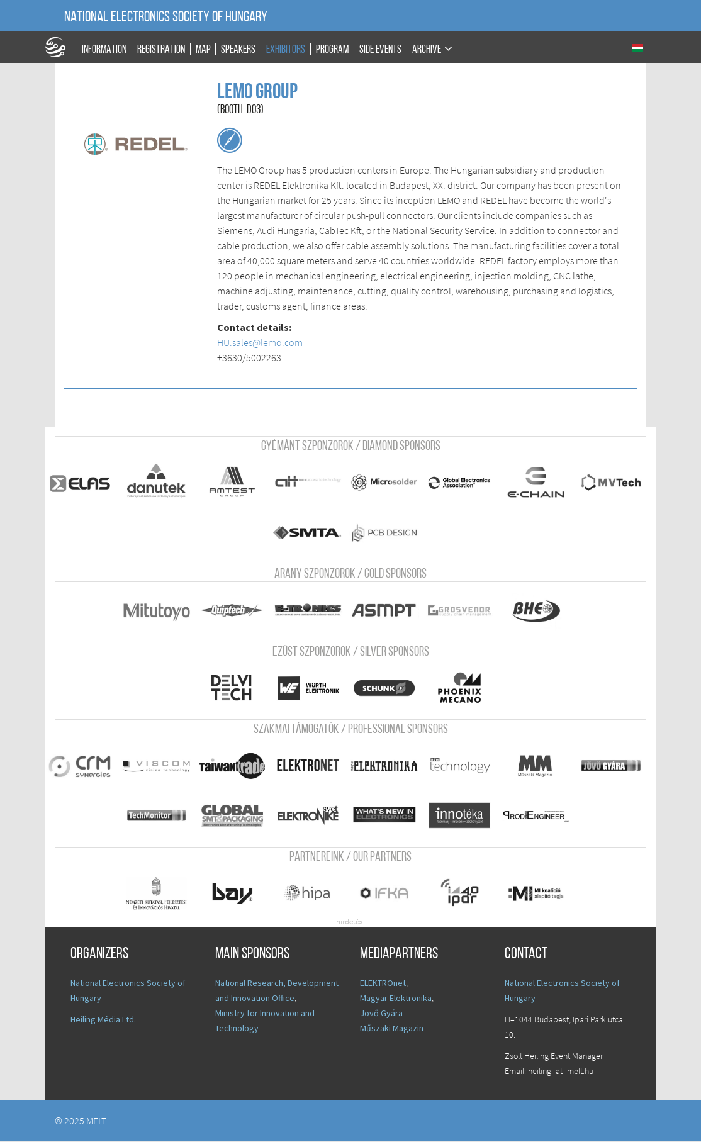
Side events (380, 49)
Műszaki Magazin (391, 1029)
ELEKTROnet (383, 984)
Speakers (238, 49)
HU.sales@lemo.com (260, 342)
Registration (161, 49)
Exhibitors (285, 49)
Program (332, 49)
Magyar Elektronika (396, 999)
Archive (426, 49)
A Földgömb (61, 47)
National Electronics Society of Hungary (165, 17)
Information (104, 49)
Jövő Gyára (381, 1014)
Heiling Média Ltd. (103, 1020)
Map (203, 49)
